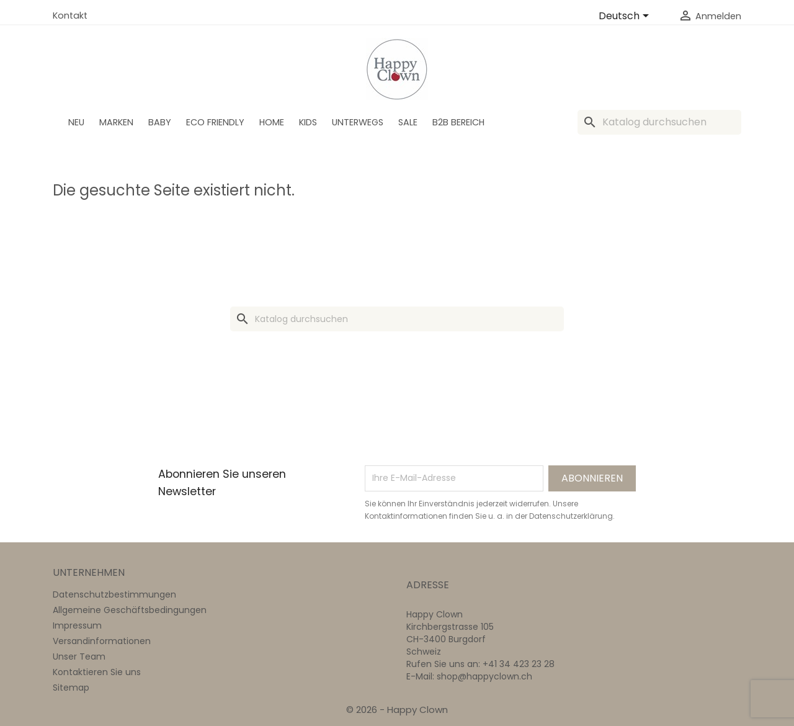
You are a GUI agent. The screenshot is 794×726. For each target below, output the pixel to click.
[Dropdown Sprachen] (626, 16)
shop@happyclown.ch (484, 676)
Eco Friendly (215, 122)
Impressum (77, 625)
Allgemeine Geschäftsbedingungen (130, 610)
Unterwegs (357, 122)
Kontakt (70, 15)
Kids (308, 122)
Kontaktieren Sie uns (97, 672)
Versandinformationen (102, 641)
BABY (159, 122)
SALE (407, 122)
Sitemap (71, 687)
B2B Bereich (458, 122)
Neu (76, 122)
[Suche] (659, 122)
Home (271, 122)
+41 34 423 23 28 (519, 664)
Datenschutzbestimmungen (114, 594)
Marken (116, 122)
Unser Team (79, 656)
